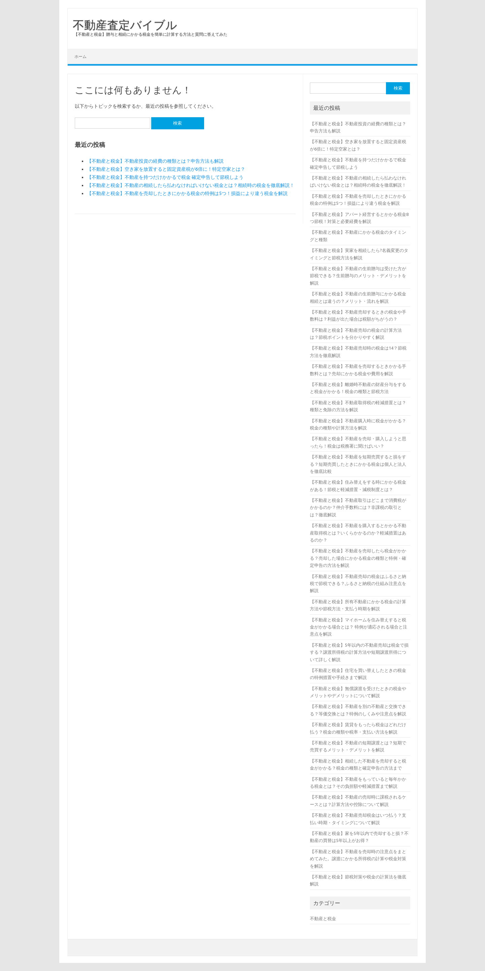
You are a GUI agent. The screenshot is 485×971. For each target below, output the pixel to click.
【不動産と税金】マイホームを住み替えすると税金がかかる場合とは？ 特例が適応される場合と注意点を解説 (358, 627)
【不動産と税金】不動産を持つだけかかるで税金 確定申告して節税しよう (165, 177)
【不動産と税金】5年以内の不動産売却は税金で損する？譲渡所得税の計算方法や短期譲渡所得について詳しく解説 (359, 652)
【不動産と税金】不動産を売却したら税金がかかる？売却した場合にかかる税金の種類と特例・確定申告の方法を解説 (358, 558)
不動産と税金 (323, 918)
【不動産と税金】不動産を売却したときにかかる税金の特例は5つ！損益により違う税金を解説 (187, 193)
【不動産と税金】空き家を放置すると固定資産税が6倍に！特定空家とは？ (166, 169)
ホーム (80, 56)
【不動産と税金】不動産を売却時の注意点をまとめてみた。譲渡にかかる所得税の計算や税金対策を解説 (358, 858)
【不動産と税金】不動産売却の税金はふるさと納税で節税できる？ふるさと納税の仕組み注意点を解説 (358, 583)
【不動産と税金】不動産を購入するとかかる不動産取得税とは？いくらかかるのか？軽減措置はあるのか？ (358, 532)
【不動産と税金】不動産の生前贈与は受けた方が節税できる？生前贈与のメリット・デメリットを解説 (358, 275)
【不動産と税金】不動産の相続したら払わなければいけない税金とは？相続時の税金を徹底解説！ (190, 185)
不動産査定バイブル (125, 24)
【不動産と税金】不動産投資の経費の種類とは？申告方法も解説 (155, 161)
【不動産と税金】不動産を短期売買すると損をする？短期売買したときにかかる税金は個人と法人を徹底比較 (358, 464)
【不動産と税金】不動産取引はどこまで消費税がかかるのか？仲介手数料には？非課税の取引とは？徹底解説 (358, 507)
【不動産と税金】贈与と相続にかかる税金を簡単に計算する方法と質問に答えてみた (150, 34)
